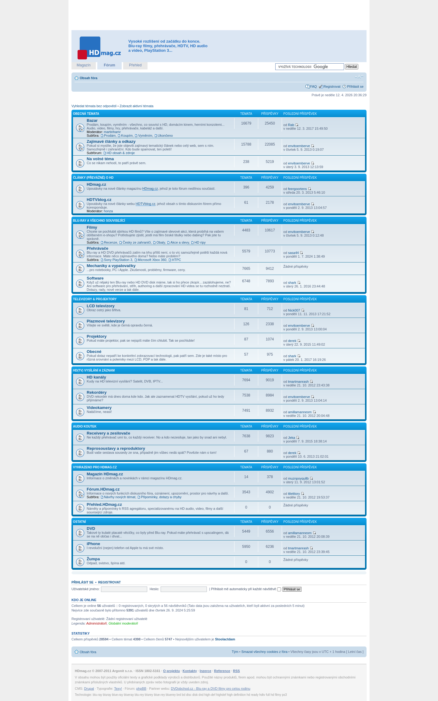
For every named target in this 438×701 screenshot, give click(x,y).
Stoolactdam (225, 639)
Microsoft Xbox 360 (152, 260)
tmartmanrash (298, 381)
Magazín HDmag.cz (105, 474)
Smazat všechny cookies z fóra (264, 651)
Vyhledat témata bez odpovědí (93, 106)
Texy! (118, 688)
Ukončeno (165, 135)
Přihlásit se (355, 86)
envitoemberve (299, 146)
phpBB (141, 688)
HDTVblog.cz (99, 199)
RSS (236, 671)
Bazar (92, 120)
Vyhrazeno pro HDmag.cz (95, 467)
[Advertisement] (219, 15)
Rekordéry (96, 392)
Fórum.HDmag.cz (103, 489)
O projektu (171, 671)
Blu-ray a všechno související (99, 220)
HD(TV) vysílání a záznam (94, 370)
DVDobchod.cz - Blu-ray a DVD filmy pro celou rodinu (210, 688)
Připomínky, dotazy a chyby (161, 497)
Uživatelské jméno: (85, 589)
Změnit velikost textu (359, 76)
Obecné (94, 351)
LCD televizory (101, 306)
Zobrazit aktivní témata (136, 106)
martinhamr (112, 132)
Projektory (96, 336)
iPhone (93, 543)
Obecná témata (86, 113)
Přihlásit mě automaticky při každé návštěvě (246, 589)
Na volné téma (100, 159)
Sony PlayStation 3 (118, 260)
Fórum (109, 65)
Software (95, 278)
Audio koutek (84, 426)
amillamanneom (300, 412)
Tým (235, 651)
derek (292, 341)
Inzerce (205, 671)
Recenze (110, 242)
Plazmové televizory (106, 321)
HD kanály (96, 377)
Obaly (160, 242)
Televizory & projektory (94, 299)
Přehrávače (97, 248)
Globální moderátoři (123, 623)
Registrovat (332, 86)
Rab (291, 125)
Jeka (291, 437)
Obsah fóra (88, 78)
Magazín (84, 65)
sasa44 (293, 253)
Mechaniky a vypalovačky (111, 265)
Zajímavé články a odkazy (111, 141)
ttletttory (294, 493)
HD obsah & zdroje (121, 153)
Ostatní (79, 521)
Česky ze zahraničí (137, 242)
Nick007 (294, 310)
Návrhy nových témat (119, 497)
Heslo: (154, 589)
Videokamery (99, 407)
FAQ (313, 86)
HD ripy (200, 242)
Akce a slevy (179, 242)
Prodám (110, 135)
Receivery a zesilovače (108, 433)
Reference (222, 671)
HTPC (176, 260)
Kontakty (189, 671)
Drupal (89, 688)
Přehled (135, 65)
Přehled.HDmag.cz (104, 504)
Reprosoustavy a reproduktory (116, 448)
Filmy (92, 227)
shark (292, 282)
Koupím (127, 135)
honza (108, 211)
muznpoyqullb (298, 478)
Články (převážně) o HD (93, 177)
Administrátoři (96, 623)
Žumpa (93, 559)
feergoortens (297, 189)
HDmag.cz (96, 184)
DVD (91, 528)
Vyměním (145, 135)
